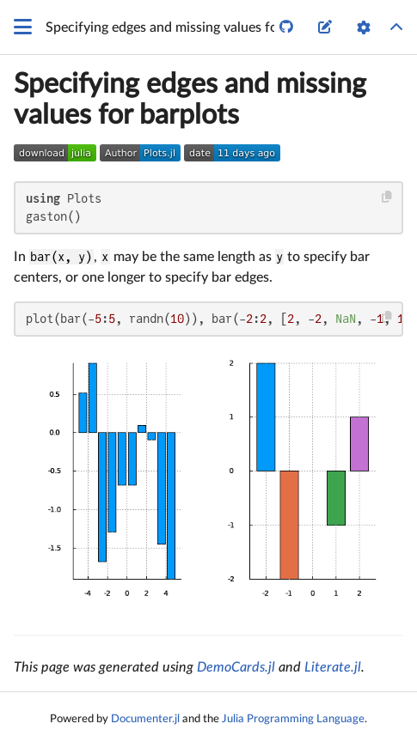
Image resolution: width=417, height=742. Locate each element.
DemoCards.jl (236, 667)
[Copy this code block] (387, 197)
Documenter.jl (145, 719)
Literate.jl (332, 667)
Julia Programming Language (293, 719)
